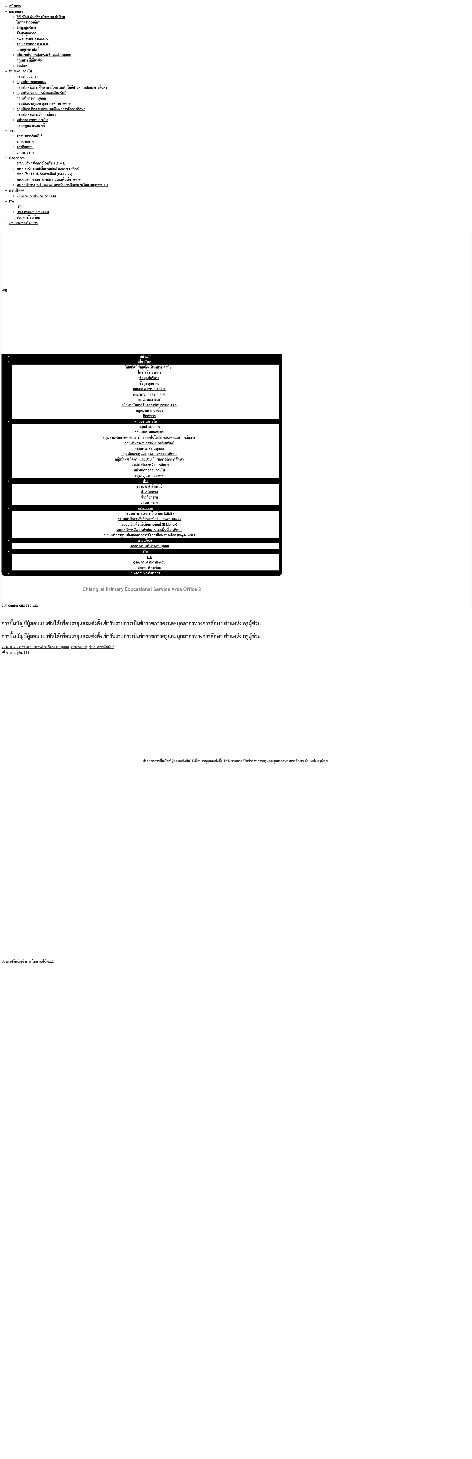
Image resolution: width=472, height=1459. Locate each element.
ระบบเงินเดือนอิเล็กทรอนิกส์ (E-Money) (44, 174)
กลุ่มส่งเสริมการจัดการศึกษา (36, 114)
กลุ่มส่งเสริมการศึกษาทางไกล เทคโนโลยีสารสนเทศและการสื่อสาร (63, 87)
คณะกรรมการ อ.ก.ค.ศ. (33, 44)
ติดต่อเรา (23, 65)
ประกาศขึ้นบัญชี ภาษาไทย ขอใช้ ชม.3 (28, 961)
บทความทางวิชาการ (23, 223)
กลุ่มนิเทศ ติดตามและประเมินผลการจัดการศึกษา (51, 109)
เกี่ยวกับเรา (16, 11)
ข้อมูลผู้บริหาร (26, 27)
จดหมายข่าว (25, 152)
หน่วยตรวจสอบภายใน (32, 120)
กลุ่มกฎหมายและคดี (31, 125)
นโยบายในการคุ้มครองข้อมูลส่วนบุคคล (44, 55)
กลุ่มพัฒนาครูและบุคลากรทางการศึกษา (44, 103)
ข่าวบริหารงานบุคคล (55, 647)
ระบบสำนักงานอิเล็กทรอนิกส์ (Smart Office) (48, 168)
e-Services (17, 157)
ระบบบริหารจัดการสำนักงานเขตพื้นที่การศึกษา (49, 179)
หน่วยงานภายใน (20, 71)
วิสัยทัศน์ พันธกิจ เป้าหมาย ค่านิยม (41, 17)
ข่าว (12, 130)
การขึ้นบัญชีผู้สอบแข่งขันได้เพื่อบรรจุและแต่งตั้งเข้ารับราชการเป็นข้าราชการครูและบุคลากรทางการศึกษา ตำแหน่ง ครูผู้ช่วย (131, 623)
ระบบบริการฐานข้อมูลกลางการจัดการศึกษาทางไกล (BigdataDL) (62, 185)
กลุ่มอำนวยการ (27, 76)
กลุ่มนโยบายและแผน (31, 82)
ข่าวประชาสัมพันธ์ (30, 136)
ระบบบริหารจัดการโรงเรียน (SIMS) (41, 163)
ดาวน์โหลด (16, 190)
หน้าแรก (15, 6)
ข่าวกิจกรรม (25, 147)
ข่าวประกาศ (25, 141)
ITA (11, 201)
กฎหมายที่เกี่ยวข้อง (30, 60)
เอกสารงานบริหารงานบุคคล (36, 195)
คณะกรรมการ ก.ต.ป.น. (33, 38)
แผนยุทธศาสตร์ (28, 49)
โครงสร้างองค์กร (28, 22)
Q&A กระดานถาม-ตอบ (33, 212)
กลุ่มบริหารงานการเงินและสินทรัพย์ (41, 93)
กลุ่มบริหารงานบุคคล (31, 98)
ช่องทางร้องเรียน (28, 217)
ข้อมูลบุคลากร (27, 33)
